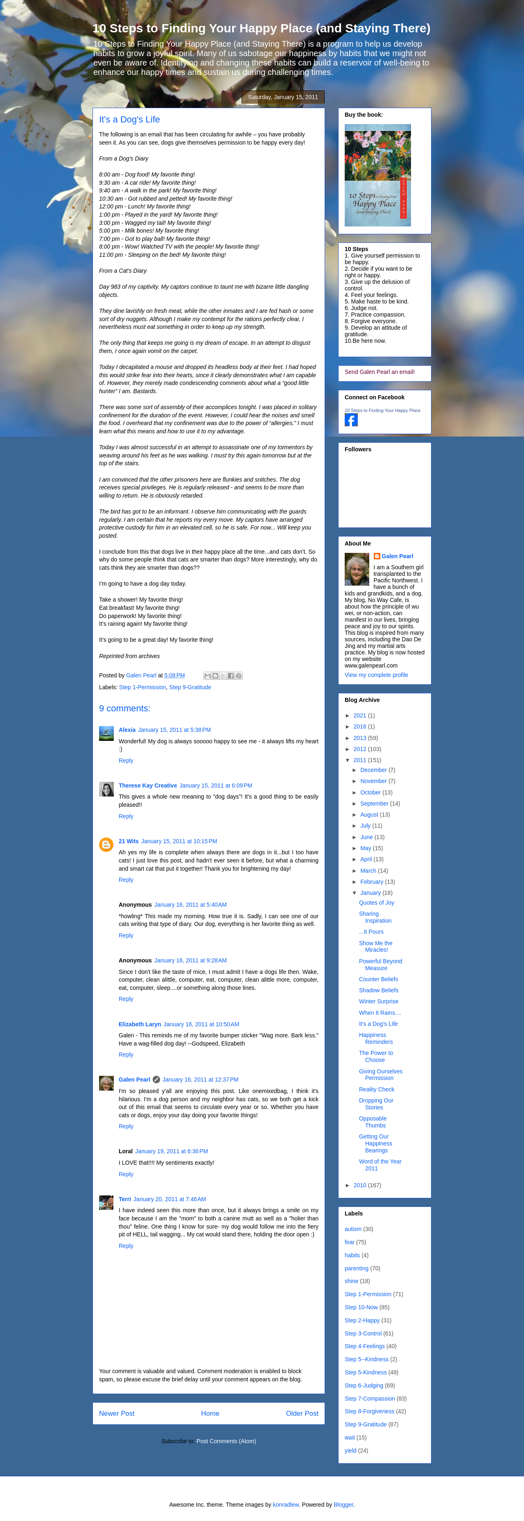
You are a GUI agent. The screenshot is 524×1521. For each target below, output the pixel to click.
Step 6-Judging (364, 1385)
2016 (361, 726)
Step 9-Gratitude (190, 687)
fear (350, 1242)
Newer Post (117, 1413)
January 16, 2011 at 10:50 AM (201, 1024)
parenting (356, 1268)
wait (350, 1437)
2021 (361, 715)
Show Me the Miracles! (376, 946)
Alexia (127, 730)
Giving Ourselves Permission (381, 1075)
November (374, 781)
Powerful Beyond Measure (380, 964)
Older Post (302, 1413)
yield (351, 1450)
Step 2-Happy (362, 1320)
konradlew (286, 1504)
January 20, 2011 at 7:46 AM (169, 1199)
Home (210, 1413)
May (366, 848)
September (375, 803)
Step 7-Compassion (370, 1398)
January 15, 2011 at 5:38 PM (174, 730)
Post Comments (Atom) (226, 1441)
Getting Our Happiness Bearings (375, 1143)
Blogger (343, 1504)
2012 (361, 749)
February (372, 881)
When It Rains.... (380, 1012)
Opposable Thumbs (373, 1122)
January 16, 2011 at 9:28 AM (190, 960)
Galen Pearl (142, 675)
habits (352, 1255)
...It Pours (371, 931)
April (366, 859)
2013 (361, 738)
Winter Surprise (378, 1001)
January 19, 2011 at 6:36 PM (171, 1151)
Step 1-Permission (142, 687)
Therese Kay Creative (148, 785)
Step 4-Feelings (365, 1346)
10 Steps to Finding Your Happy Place (382, 410)
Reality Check (376, 1089)
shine (351, 1281)
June (367, 837)
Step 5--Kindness (366, 1359)
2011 (361, 760)
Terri (125, 1199)
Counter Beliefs (378, 979)
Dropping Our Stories (376, 1104)
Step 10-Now (361, 1307)
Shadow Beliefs (379, 990)
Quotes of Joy (376, 902)
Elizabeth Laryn (140, 1024)
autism (353, 1229)
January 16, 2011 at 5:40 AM (190, 904)
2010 (361, 1185)
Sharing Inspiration (375, 917)
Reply (126, 760)
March (369, 870)
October (371, 792)
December (374, 770)
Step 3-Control (363, 1333)
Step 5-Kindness (366, 1372)
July (366, 825)
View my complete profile (376, 675)
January (371, 893)
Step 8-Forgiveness (369, 1411)
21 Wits (129, 841)
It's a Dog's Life (378, 1024)
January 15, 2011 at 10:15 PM (179, 841)
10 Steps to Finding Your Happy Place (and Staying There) (262, 28)
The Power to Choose (376, 1056)
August (369, 814)
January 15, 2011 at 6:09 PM (215, 785)
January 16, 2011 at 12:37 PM (201, 1079)
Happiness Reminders (376, 1038)
